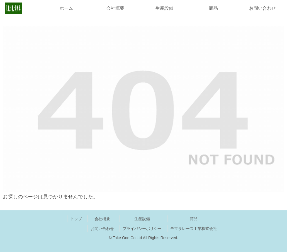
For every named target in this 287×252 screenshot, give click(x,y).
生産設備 (142, 219)
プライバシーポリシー (142, 228)
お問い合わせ (102, 228)
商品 (194, 219)
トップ (76, 219)
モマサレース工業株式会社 (193, 228)
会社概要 (102, 219)
